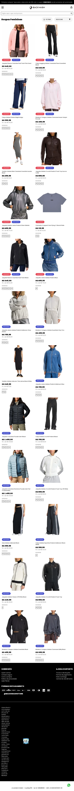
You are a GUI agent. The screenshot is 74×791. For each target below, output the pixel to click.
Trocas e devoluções (63, 673)
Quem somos (6, 673)
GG (12, 74)
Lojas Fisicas (5, 681)
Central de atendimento (64, 679)
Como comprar (6, 677)
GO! (71, 13)
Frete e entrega (61, 677)
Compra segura (6, 675)
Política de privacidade (9, 679)
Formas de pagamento (64, 675)
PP (2, 74)
